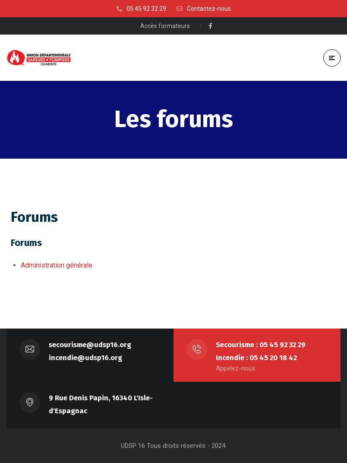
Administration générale (56, 265)
